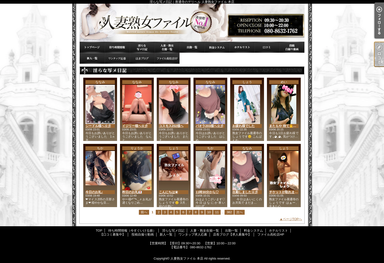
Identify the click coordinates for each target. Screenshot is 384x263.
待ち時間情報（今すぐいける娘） (117, 47)
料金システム (216, 47)
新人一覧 (92, 58)
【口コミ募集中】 (266, 47)
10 (209, 212)
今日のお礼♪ (94, 192)
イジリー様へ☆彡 (135, 126)
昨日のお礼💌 (132, 192)
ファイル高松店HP (167, 58)
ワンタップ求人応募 (117, 58)
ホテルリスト (241, 47)
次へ (239, 212)
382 (229, 212)
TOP (92, 47)
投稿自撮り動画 (291, 47)
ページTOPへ (292, 219)
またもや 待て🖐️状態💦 (286, 126)
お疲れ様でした (243, 126)
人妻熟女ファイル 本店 (186, 258)
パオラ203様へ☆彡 (209, 126)
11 (216, 212)
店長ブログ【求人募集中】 (142, 58)
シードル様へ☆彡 (98, 126)
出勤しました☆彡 (245, 192)
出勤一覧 (192, 47)
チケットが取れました (285, 192)
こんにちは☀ (168, 192)
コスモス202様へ (171, 126)
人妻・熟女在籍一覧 (167, 47)
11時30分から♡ (207, 192)
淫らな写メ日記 (142, 47)
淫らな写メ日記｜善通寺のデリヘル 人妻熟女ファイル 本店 (192, 23)
